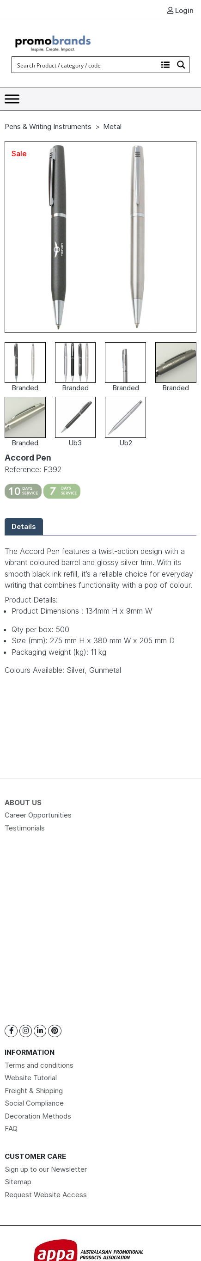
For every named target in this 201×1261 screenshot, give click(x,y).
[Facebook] (11, 1031)
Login (180, 10)
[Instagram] (25, 1031)
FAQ (11, 1128)
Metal (112, 126)
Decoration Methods (38, 1116)
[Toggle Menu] (12, 99)
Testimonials (25, 828)
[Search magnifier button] (181, 65)
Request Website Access (46, 1194)
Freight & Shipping (34, 1090)
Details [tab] (24, 526)
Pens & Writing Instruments (48, 126)
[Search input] (85, 64)
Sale (19, 153)
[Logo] (53, 42)
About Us (23, 802)
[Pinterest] (54, 1031)
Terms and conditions (39, 1065)
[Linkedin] (40, 1031)
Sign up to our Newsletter (46, 1169)
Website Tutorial (31, 1077)
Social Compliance (34, 1103)
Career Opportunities (38, 815)
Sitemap (18, 1181)
